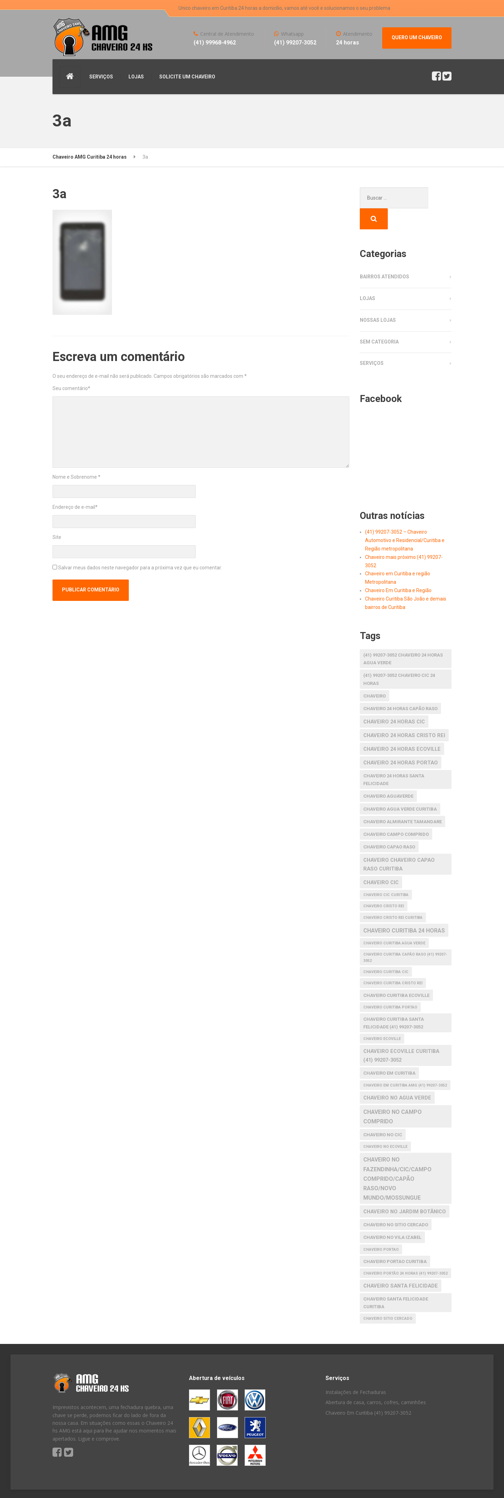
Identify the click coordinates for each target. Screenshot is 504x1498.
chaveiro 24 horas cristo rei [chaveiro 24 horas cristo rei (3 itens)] (404, 714)
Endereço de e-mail (75, 507)
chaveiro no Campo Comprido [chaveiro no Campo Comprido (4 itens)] (392, 1096)
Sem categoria (379, 321)
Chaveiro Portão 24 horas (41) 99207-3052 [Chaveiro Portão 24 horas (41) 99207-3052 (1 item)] (405, 1252)
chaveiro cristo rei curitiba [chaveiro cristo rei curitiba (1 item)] (392, 896)
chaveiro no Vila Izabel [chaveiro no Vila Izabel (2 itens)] (392, 1216)
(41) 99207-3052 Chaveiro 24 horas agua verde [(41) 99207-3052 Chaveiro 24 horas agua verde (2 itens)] (403, 637)
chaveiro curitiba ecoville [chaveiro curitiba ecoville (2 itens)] (396, 974)
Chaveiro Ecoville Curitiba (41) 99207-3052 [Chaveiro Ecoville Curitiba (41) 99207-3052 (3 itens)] (401, 1034)
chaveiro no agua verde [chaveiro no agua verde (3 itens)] (397, 1077)
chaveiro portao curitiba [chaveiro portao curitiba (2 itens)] (395, 1240)
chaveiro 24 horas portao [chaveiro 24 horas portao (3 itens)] (400, 741)
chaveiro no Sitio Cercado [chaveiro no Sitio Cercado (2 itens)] (395, 1203)
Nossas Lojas (378, 299)
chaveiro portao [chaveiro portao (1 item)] (381, 1228)
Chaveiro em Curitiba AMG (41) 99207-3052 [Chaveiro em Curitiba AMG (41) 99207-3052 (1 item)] (405, 1064)
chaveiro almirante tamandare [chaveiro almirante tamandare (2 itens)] (402, 800)
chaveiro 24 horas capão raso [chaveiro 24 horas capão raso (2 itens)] (400, 687)
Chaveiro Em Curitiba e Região (398, 569)
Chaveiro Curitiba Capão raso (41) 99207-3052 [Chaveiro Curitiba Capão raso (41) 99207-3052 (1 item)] (405, 936)
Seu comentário (71, 388)
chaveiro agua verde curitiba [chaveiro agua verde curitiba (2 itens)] (400, 788)
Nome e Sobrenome (76, 477)
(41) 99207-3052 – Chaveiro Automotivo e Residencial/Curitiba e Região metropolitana (404, 519)
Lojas (367, 277)
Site (56, 537)
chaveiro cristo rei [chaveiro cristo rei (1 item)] (383, 885)
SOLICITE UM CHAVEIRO (187, 76)
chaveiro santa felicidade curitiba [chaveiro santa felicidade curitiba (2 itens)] (395, 1281)
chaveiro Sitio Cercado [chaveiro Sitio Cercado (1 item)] (387, 1297)
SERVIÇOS (101, 76)
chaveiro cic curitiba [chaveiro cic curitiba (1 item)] (385, 874)
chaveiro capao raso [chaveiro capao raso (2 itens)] (389, 825)
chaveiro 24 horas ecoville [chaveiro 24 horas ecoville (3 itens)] (402, 728)
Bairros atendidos (384, 255)
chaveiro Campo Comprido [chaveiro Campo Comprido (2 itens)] (396, 813)
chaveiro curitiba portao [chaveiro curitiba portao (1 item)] (390, 986)
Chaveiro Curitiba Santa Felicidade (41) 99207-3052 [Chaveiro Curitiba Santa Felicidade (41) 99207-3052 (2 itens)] (393, 1002)
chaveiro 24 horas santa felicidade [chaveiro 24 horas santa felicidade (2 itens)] (393, 758)
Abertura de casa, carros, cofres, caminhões (376, 1381)
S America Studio (115, 1483)
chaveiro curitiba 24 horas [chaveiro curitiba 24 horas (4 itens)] (404, 909)
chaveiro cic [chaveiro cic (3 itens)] (381, 861)
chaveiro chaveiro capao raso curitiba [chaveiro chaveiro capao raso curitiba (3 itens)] (399, 843)
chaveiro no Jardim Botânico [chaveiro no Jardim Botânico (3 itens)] (404, 1190)
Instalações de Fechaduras (356, 1371)
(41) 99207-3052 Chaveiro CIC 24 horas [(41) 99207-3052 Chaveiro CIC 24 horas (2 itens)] (399, 658)
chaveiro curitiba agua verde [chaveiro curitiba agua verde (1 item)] (394, 922)
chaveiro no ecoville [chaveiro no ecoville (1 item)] (385, 1125)
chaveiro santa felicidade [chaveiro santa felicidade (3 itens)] (400, 1265)
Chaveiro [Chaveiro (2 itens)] (374, 675)
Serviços (372, 342)
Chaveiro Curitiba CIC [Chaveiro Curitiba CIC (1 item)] (385, 951)
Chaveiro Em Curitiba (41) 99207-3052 (368, 1391)
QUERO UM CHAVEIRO (417, 37)
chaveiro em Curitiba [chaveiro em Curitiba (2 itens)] (389, 1052)
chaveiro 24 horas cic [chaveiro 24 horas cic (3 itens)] (394, 701)
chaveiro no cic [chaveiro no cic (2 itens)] (382, 1113)
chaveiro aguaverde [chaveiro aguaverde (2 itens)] (388, 775)
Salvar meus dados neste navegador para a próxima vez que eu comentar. (140, 567)
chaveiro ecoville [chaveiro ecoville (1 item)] (382, 1017)
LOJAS (136, 76)
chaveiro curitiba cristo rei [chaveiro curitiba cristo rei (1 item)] (392, 962)
